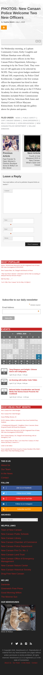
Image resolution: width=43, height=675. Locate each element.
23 (27, 356)
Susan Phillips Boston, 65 (8, 417)
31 (16, 341)
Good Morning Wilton (11, 592)
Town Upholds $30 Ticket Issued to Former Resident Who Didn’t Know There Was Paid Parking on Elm (20, 450)
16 (27, 351)
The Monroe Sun (9, 597)
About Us (5, 465)
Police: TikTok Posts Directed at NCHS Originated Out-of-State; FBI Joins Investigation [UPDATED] (20, 266)
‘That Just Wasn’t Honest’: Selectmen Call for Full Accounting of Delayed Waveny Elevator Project (20, 274)
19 (4, 356)
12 (4, 351)
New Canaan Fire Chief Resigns (10, 410)
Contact (4, 477)
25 (39, 356)
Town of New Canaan (11, 530)
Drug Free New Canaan (12, 573)
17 (33, 351)
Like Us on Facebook (17, 488)
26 (4, 361)
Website (6, 238)
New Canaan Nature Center (14, 565)
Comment (6, 190)
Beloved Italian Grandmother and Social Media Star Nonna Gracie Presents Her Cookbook (24, 392)
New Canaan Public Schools (15, 534)
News (18, 118)
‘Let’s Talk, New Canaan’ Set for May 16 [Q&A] (15, 282)
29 (4, 341)
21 (16, 356)
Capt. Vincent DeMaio (11, 120)
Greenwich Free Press (12, 588)
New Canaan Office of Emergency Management (17, 560)
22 (21, 356)
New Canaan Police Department (16, 546)
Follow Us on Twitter (16, 493)
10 (33, 346)
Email (7, 229)
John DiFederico (30, 120)
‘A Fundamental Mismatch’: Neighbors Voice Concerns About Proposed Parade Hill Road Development (19, 426)
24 (33, 356)
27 (10, 361)
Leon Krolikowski (26, 123)
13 (10, 351)
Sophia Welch (9, 22)
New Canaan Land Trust (13, 554)
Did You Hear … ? (6, 279)
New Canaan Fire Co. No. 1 (14, 550)
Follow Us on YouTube (17, 498)
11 (39, 346)
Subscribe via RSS (16, 509)
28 (16, 361)
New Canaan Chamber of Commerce (19, 542)
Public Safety (29, 118)
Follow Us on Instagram (17, 504)
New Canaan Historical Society (16, 569)
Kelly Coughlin (8, 123)
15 (21, 351)
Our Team (6, 469)
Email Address (20, 307)
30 (10, 341)
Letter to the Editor (6, 446)
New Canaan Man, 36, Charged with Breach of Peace (17, 270)
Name (7, 220)
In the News (6, 473)
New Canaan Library (11, 538)
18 (39, 351)
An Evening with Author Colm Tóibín (23, 380)
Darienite (5, 584)
